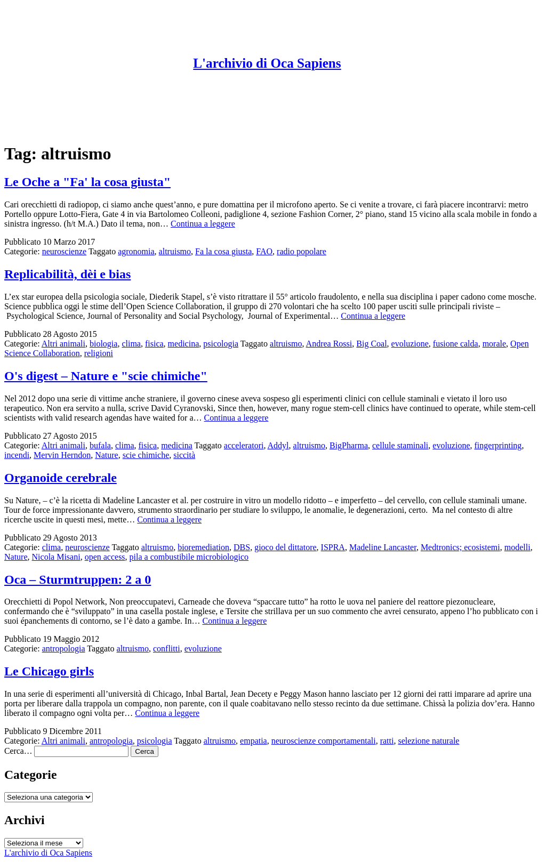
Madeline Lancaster (382, 547)
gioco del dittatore (285, 547)
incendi (16, 455)
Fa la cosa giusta (223, 251)
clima (131, 343)
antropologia (63, 648)
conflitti (166, 648)
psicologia (220, 343)
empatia (253, 740)
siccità (184, 455)
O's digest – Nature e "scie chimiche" (105, 376)
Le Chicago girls (49, 671)
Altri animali (63, 343)
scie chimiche (146, 455)
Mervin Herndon (62, 455)
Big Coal (371, 343)
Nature (106, 455)
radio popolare (301, 251)
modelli (517, 547)
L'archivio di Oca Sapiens (267, 63)
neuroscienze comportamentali (323, 740)
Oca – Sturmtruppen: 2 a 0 (77, 579)
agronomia (136, 251)
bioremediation (203, 547)
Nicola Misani (56, 556)
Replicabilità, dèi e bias (67, 274)
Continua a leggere (203, 223)
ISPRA (333, 547)
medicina (183, 343)
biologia (103, 343)
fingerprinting (498, 445)
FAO (264, 251)
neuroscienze (64, 251)
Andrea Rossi (329, 343)
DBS (242, 547)
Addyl (278, 445)
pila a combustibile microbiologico (189, 556)
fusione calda (455, 343)
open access (105, 556)
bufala (100, 445)
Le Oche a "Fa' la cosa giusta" (87, 182)
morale (494, 343)
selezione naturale (428, 740)
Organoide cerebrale (60, 478)
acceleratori (244, 445)
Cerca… (18, 750)
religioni (98, 353)
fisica (154, 343)
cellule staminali (400, 445)
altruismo (175, 251)
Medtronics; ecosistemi (460, 547)
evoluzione (410, 343)
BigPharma (349, 445)
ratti (387, 740)
